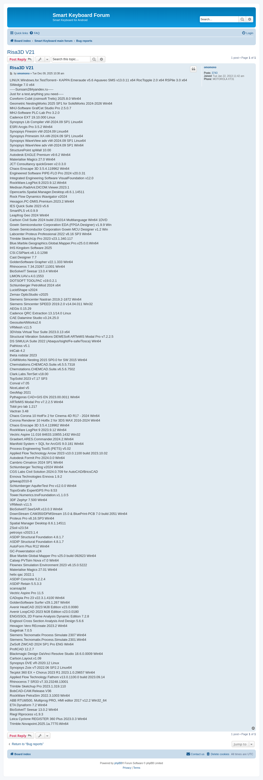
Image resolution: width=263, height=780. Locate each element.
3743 (215, 73)
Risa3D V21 (21, 52)
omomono (210, 67)
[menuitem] (34, 33)
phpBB (118, 763)
